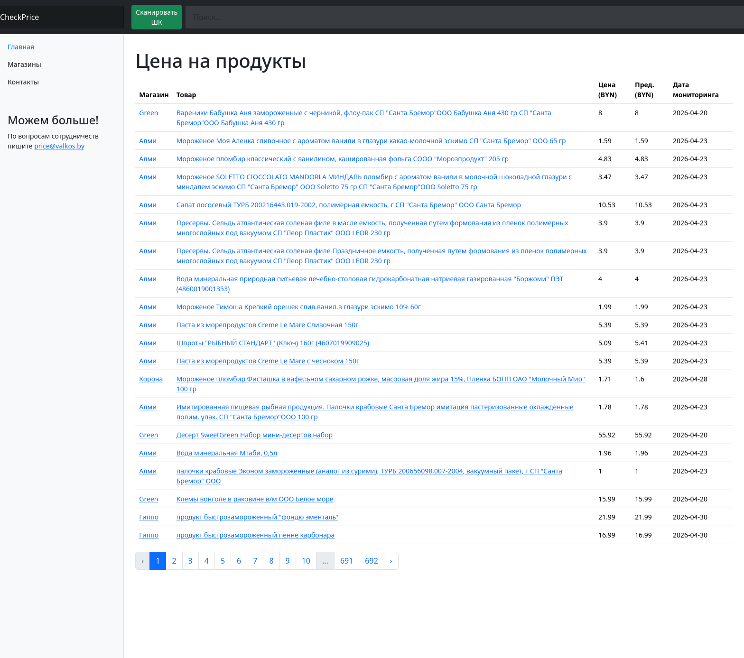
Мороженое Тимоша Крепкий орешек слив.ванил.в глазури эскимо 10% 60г (299, 306)
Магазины (24, 64)
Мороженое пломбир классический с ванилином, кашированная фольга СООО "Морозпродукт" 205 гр (343, 158)
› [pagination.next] (391, 561)
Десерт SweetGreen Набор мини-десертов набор (255, 434)
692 (371, 561)
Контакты (23, 81)
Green (148, 112)
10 (306, 561)
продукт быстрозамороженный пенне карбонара (256, 534)
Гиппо (148, 516)
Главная (21, 46)
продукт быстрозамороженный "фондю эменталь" (257, 516)
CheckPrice (19, 17)
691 (346, 561)
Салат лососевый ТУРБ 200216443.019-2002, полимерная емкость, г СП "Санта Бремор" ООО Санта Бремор (349, 204)
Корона (151, 378)
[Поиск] (465, 17)
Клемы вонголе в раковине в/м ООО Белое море (255, 498)
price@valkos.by (59, 145)
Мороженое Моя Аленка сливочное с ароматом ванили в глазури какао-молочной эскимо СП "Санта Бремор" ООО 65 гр (371, 140)
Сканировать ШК (156, 17)
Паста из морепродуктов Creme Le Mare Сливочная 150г (268, 324)
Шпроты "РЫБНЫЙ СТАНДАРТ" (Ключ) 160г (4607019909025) (273, 342)
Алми (148, 140)
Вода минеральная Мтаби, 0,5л (227, 452)
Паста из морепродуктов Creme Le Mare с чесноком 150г (268, 360)
